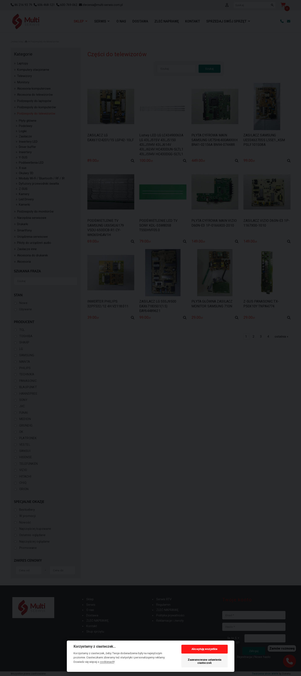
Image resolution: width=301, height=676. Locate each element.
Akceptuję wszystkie (204, 649)
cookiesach (107, 661)
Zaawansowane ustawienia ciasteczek (204, 661)
